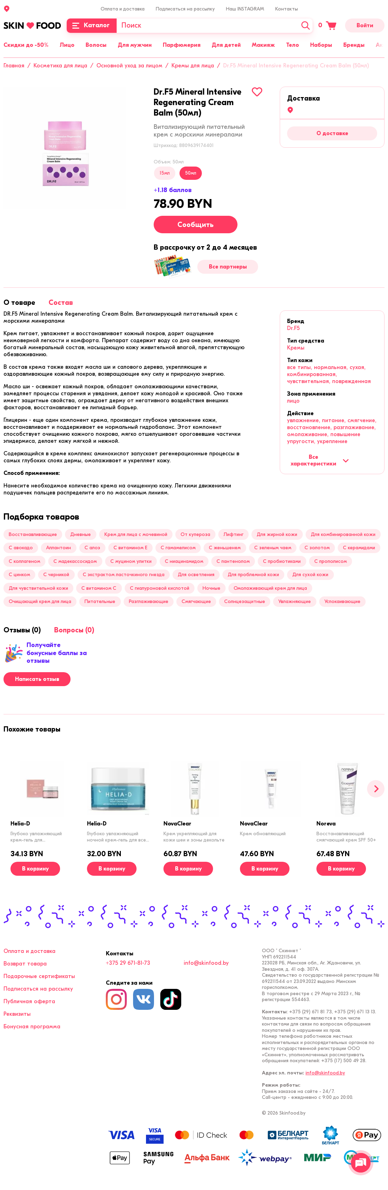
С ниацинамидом (184, 561)
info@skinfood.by (206, 963)
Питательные (100, 601)
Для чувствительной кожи (38, 588)
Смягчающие (196, 601)
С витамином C (98, 588)
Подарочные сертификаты (39, 976)
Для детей (226, 45)
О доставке (332, 133)
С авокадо (21, 548)
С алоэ (92, 548)
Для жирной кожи (277, 534)
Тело (292, 45)
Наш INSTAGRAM (245, 9)
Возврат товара (25, 964)
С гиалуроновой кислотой (159, 588)
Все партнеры (228, 267)
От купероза (195, 534)
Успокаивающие (342, 601)
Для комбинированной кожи (343, 534)
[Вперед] (376, 789)
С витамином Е (130, 548)
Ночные (211, 588)
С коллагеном (24, 561)
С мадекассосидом (75, 561)
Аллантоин (58, 548)
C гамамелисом (178, 548)
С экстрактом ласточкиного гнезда (123, 575)
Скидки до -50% (26, 45)
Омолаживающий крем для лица (270, 588)
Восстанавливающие (33, 534)
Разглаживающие (148, 601)
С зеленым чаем (272, 548)
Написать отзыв (37, 679)
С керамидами (359, 548)
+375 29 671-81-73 (128, 963)
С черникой (56, 575)
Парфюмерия (181, 45)
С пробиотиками (282, 561)
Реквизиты (17, 1014)
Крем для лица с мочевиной (135, 534)
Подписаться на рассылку (185, 9)
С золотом (317, 548)
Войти (365, 25)
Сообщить (195, 225)
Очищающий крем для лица (40, 601)
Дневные (80, 534)
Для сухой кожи (310, 575)
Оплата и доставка (123, 9)
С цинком (19, 575)
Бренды (354, 45)
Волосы (96, 45)
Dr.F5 (293, 328)
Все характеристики (320, 460)
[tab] (19, 302)
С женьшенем (225, 548)
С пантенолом (233, 561)
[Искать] (305, 26)
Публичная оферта (29, 1001)
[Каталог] (92, 26)
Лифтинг (233, 534)
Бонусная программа (31, 1026)
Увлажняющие (294, 601)
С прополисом (330, 561)
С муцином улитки (131, 561)
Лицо (67, 45)
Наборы (321, 45)
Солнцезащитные (244, 601)
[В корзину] (35, 869)
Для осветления (196, 575)
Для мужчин (135, 45)
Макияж (263, 45)
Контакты (286, 9)
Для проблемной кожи (253, 575)
